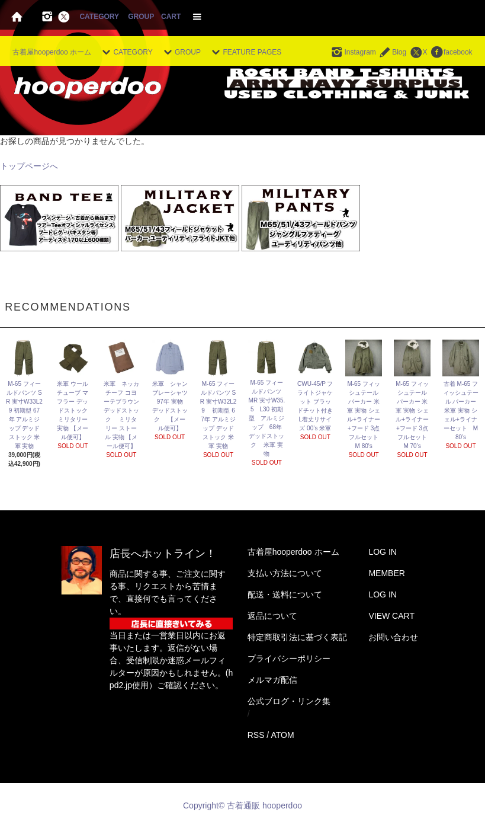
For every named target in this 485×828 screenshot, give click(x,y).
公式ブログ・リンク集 (289, 701)
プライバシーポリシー (289, 658)
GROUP (141, 16)
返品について (272, 616)
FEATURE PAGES (244, 52)
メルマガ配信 (272, 680)
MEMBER (386, 573)
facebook (451, 52)
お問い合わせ (393, 637)
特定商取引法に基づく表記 (297, 637)
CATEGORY (98, 16)
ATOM (282, 735)
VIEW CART (391, 616)
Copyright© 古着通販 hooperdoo (243, 805)
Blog (392, 52)
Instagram (352, 52)
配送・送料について (285, 594)
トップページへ (29, 166)
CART (171, 16)
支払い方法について (285, 573)
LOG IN (382, 552)
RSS (256, 735)
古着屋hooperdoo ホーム (51, 52)
